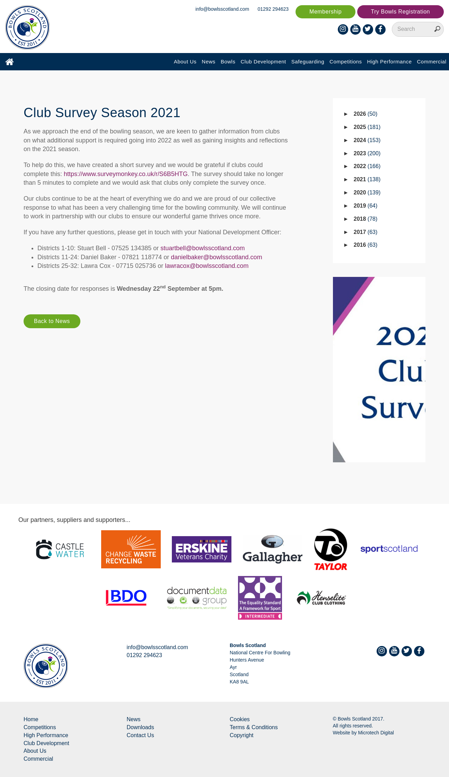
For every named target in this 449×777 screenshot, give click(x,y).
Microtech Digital (376, 732)
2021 (367, 179)
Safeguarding (307, 61)
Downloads (140, 727)
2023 (367, 153)
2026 (366, 114)
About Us (185, 61)
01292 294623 (273, 9)
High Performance (389, 61)
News (208, 61)
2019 (366, 206)
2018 (366, 219)
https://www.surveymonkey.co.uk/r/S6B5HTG (126, 174)
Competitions (345, 61)
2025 (367, 127)
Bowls (228, 61)
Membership (325, 12)
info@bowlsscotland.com (222, 9)
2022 (367, 166)
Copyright (241, 735)
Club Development (263, 61)
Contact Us (140, 735)
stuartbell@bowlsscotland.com (202, 248)
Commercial (431, 61)
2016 (366, 245)
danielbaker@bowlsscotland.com (216, 257)
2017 (366, 232)
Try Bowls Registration (400, 12)
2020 (367, 192)
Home (31, 719)
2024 (367, 140)
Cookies (240, 719)
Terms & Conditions (254, 727)
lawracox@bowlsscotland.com (206, 265)
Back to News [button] (52, 321)
